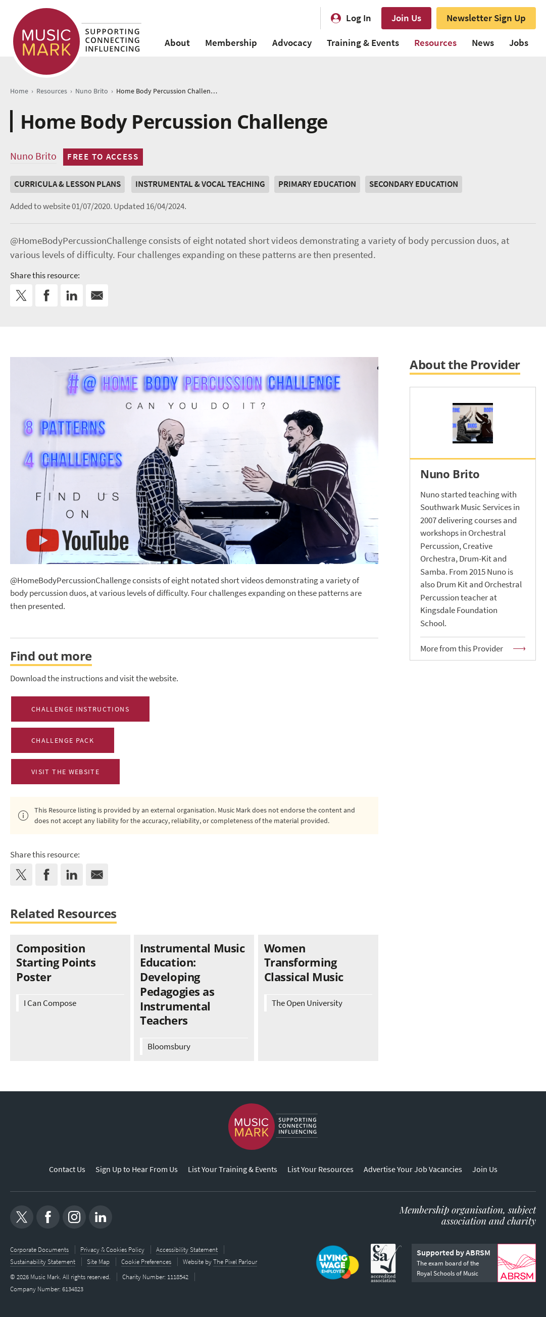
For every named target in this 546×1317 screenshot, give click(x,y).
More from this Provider (461, 648)
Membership (231, 42)
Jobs (518, 42)
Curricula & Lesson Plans (67, 184)
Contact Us (67, 1169)
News (483, 42)
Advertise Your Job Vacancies (413, 1169)
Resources (435, 42)
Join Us (406, 18)
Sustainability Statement (42, 1261)
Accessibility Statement (187, 1249)
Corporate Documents (39, 1249)
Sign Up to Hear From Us (136, 1169)
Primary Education (317, 184)
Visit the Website (65, 771)
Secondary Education (413, 184)
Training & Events (363, 42)
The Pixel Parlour (235, 1261)
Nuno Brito (33, 156)
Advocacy (292, 42)
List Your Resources (320, 1169)
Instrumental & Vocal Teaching (200, 184)
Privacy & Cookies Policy (112, 1249)
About (177, 42)
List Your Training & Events (232, 1169)
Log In (358, 18)
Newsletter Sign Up (486, 18)
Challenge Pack (62, 740)
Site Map (98, 1261)
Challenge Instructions (80, 709)
